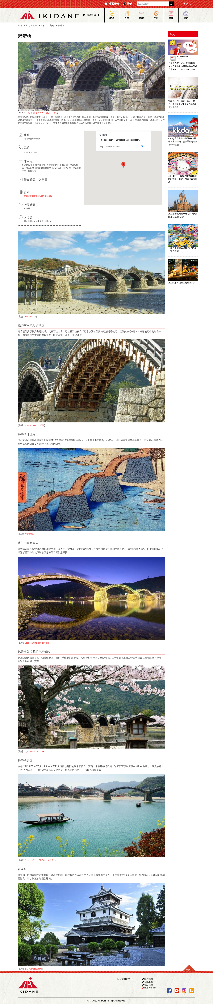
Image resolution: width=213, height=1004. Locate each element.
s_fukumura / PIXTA (34, 751)
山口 (43, 25)
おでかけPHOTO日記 (34, 425)
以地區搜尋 (31, 25)
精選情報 (114, 3)
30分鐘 (27, 208)
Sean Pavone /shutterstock (37, 643)
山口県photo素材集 (33, 969)
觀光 (52, 25)
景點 (129, 3)
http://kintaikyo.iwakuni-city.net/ (38, 196)
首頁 (20, 25)
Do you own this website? (110, 147)
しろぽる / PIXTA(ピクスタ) (42, 112)
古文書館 (29, 534)
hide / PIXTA (30, 316)
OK (142, 146)
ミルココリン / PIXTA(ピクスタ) (40, 860)
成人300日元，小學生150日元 (37, 221)
